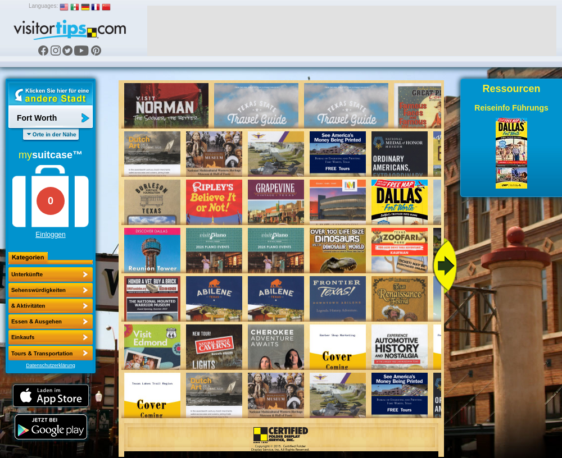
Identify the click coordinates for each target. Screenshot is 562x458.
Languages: (43, 6)
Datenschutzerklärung (50, 365)
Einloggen (50, 235)
